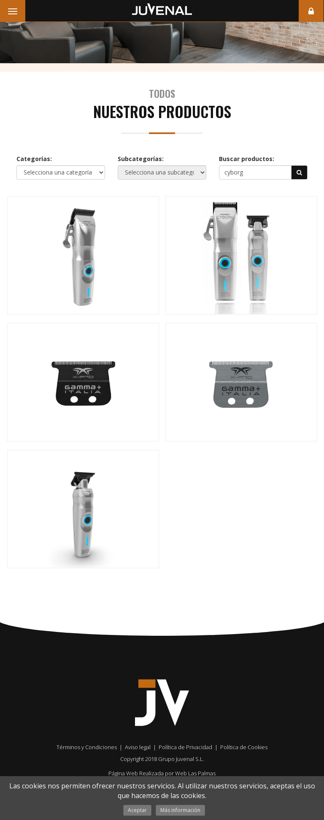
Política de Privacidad (185, 747)
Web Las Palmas (195, 773)
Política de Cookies (243, 747)
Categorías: (34, 159)
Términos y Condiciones (87, 747)
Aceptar (137, 810)
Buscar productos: (246, 159)
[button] (300, 172)
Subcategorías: (141, 159)
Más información (180, 810)
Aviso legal (138, 747)
